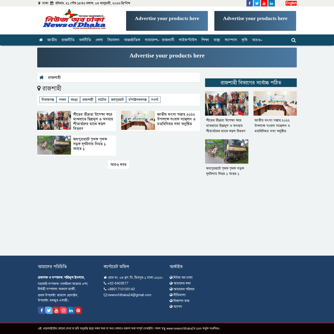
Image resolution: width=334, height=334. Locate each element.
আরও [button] (256, 39)
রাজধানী (168, 39)
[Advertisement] (167, 21)
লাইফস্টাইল (188, 39)
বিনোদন (113, 39)
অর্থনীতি (85, 39)
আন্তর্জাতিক (132, 39)
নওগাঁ (154, 100)
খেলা (99, 39)
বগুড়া (74, 100)
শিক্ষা (205, 39)
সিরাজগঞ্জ (48, 100)
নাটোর (102, 100)
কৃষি (244, 39)
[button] (151, 39)
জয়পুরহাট (117, 100)
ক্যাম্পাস (231, 39)
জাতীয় (52, 39)
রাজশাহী (87, 100)
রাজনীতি (68, 39)
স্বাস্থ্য (216, 39)
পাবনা (62, 100)
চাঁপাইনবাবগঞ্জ (137, 100)
